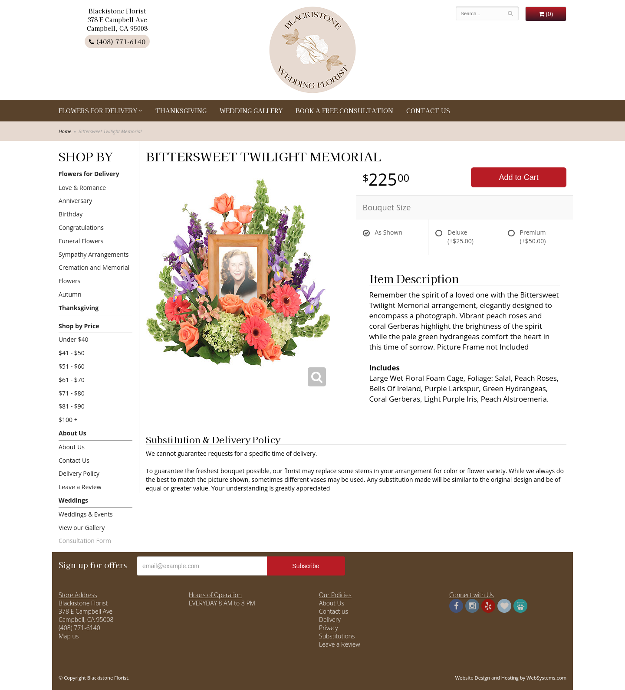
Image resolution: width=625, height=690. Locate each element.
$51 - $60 (72, 366)
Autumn (70, 294)
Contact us (333, 611)
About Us (72, 433)
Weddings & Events (86, 514)
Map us (69, 636)
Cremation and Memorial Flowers (94, 274)
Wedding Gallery (251, 110)
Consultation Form (85, 540)
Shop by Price (79, 326)
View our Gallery (82, 527)
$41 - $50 (72, 353)
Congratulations (81, 227)
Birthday (70, 214)
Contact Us (428, 110)
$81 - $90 (72, 406)
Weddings (73, 500)
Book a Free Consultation (344, 110)
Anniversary (75, 200)
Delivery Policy (79, 473)
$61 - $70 (72, 380)
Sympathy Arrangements (93, 254)
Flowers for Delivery (98, 110)
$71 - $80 (72, 393)
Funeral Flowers (81, 241)
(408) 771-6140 (117, 41)
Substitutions (337, 636)
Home (65, 131)
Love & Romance (82, 187)
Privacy (328, 628)
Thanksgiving (181, 110)
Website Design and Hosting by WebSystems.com (510, 677)
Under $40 (74, 339)
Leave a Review (80, 487)
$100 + (68, 419)
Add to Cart (519, 177)
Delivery (330, 619)
